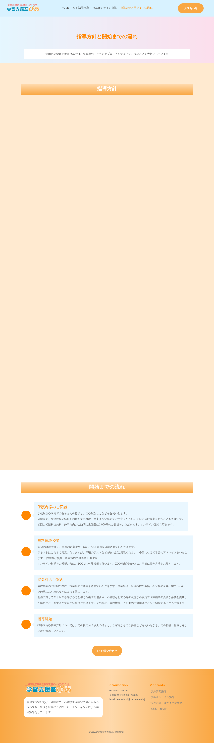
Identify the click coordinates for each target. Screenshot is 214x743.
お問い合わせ (109, 651)
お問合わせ (190, 8)
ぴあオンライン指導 (105, 8)
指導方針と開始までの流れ (136, 8)
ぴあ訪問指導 (81, 8)
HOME (65, 8)
